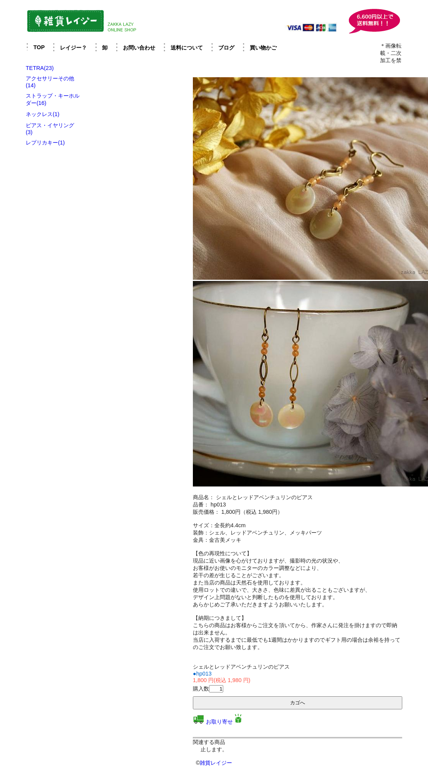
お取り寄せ (219, 722)
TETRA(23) (40, 68)
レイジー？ (73, 48)
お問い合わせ (139, 48)
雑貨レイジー (216, 763)
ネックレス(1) (43, 114)
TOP (39, 47)
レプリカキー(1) (45, 142)
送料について (187, 48)
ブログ (226, 48)
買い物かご (263, 48)
